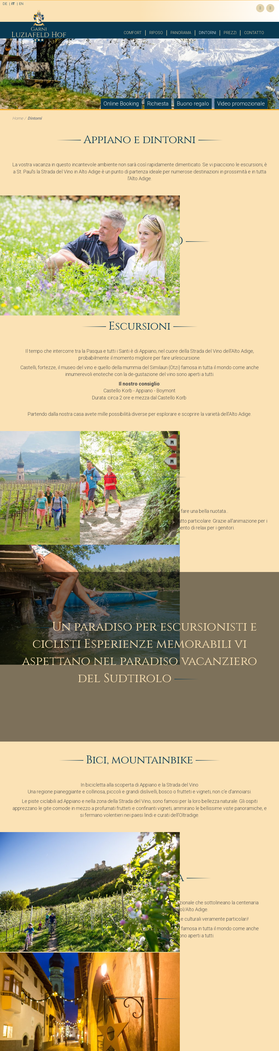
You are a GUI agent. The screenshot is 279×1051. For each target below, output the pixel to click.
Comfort (133, 33)
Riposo (156, 33)
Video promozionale (241, 103)
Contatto (254, 33)
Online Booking (121, 103)
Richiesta (158, 103)
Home (17, 118)
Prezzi (230, 33)
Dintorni (207, 33)
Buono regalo (193, 103)
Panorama (181, 33)
